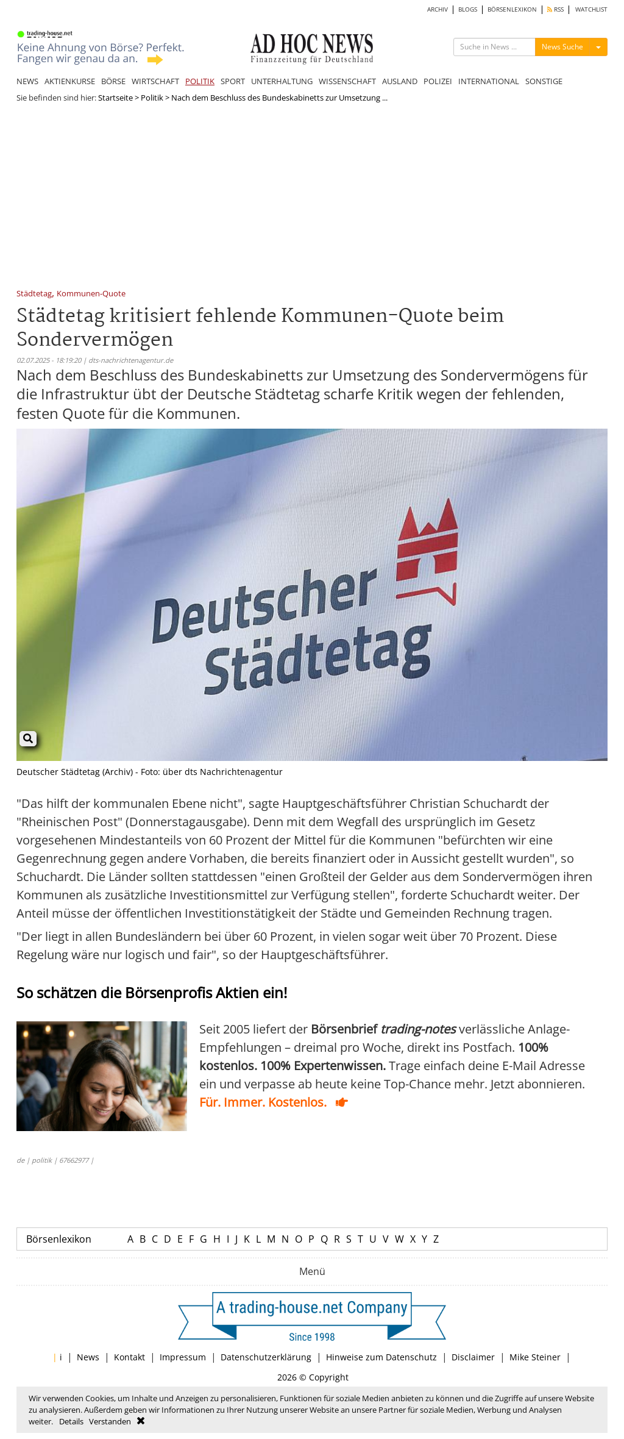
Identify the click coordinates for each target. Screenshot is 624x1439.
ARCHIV (437, 9)
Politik (152, 97)
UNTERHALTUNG (282, 81)
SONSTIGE (543, 81)
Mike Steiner (535, 1357)
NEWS (27, 81)
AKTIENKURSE (69, 81)
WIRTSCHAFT (155, 81)
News (88, 1357)
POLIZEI (438, 81)
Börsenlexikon (58, 1239)
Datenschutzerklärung (266, 1357)
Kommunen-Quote (91, 294)
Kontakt (129, 1357)
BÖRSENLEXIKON (512, 9)
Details (71, 1421)
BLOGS (467, 9)
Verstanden (110, 1421)
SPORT (233, 81)
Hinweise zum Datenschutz (381, 1357)
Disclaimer (473, 1357)
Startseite (115, 97)
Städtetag (34, 294)
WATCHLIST (591, 9)
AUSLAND (399, 81)
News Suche (562, 46)
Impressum (183, 1357)
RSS (555, 9)
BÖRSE (113, 81)
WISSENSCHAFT (347, 81)
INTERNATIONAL (488, 81)
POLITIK (199, 81)
